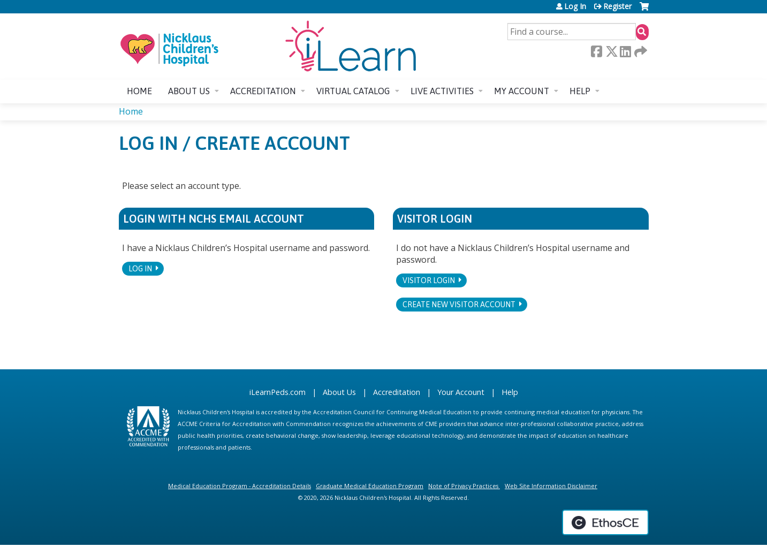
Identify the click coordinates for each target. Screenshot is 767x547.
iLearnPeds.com (277, 392)
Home (139, 91)
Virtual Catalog (353, 91)
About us (189, 91)
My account (521, 91)
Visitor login (429, 280)
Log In (575, 6)
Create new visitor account (459, 304)
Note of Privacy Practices (463, 486)
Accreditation (263, 91)
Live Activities (442, 91)
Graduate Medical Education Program (369, 486)
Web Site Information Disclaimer (551, 486)
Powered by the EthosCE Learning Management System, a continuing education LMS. (605, 522)
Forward (639, 51)
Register (617, 6)
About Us (339, 392)
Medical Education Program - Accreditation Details (239, 486)
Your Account (460, 392)
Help (579, 91)
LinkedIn (625, 51)
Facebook (596, 51)
